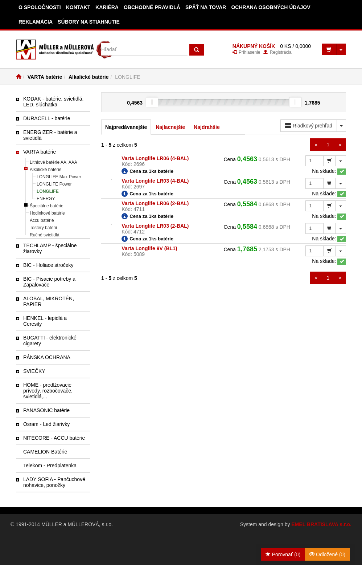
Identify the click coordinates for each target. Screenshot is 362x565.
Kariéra (107, 7)
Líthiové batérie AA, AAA (53, 162)
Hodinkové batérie (47, 213)
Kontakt (78, 7)
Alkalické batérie (89, 77)
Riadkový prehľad (308, 126)
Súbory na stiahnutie (89, 22)
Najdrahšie (207, 127)
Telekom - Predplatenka (50, 465)
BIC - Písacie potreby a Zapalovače (49, 282)
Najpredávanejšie (126, 127)
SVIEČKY (34, 371)
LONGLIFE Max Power (59, 176)
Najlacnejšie (170, 127)
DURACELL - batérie (46, 118)
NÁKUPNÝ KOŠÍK (254, 46)
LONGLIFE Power (54, 184)
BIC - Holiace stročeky (48, 265)
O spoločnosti (39, 7)
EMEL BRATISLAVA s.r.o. (321, 524)
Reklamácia (35, 22)
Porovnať (283, 554)
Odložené (327, 554)
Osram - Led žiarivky (46, 424)
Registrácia (277, 52)
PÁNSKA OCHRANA (46, 357)
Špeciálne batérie (46, 205)
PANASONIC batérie (46, 410)
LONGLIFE (48, 191)
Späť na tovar (205, 7)
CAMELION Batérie (45, 452)
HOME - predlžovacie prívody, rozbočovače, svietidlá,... (48, 390)
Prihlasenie (246, 52)
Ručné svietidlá (44, 234)
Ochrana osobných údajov (270, 7)
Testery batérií (43, 227)
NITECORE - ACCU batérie (54, 438)
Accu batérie (42, 220)
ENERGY (46, 198)
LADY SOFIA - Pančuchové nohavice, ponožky (54, 482)
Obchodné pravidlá (152, 7)
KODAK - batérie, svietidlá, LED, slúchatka (53, 101)
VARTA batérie (45, 77)
